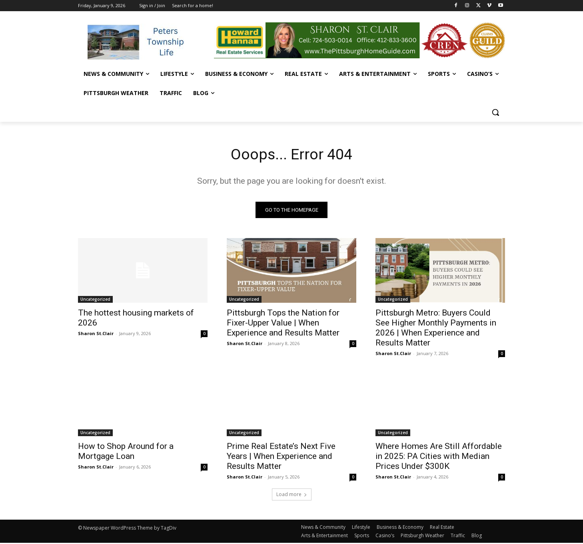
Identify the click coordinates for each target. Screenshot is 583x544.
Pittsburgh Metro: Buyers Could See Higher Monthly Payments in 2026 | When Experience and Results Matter (435, 329)
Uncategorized (95, 300)
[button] (495, 112)
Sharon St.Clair (96, 335)
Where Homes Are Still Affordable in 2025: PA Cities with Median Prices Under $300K (438, 457)
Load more (291, 495)
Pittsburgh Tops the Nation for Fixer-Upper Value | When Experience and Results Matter (283, 324)
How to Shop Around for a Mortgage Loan (126, 452)
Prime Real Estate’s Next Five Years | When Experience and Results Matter (281, 457)
